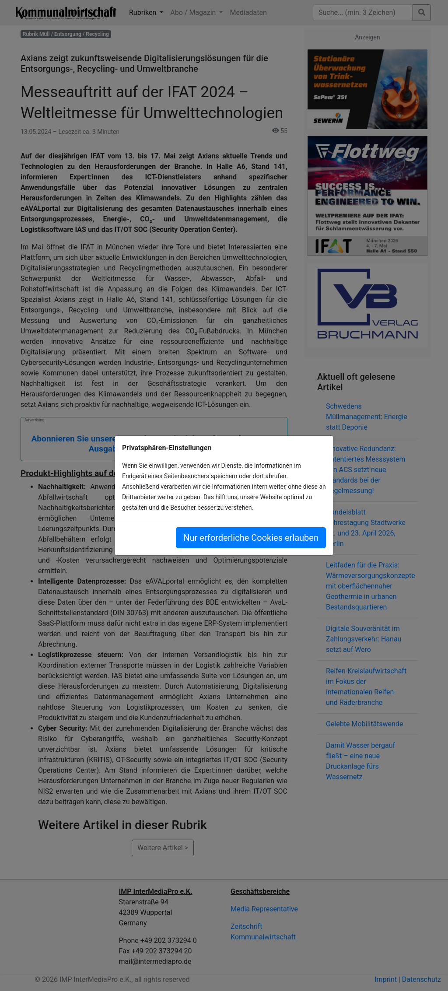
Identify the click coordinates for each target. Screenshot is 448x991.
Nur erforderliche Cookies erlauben (250, 537)
